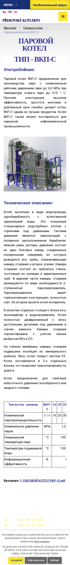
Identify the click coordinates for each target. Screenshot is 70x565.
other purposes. (42, 541)
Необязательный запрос (50, 5)
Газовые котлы (33, 28)
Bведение (10, 28)
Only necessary (36, 560)
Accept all (16, 560)
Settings (54, 560)
